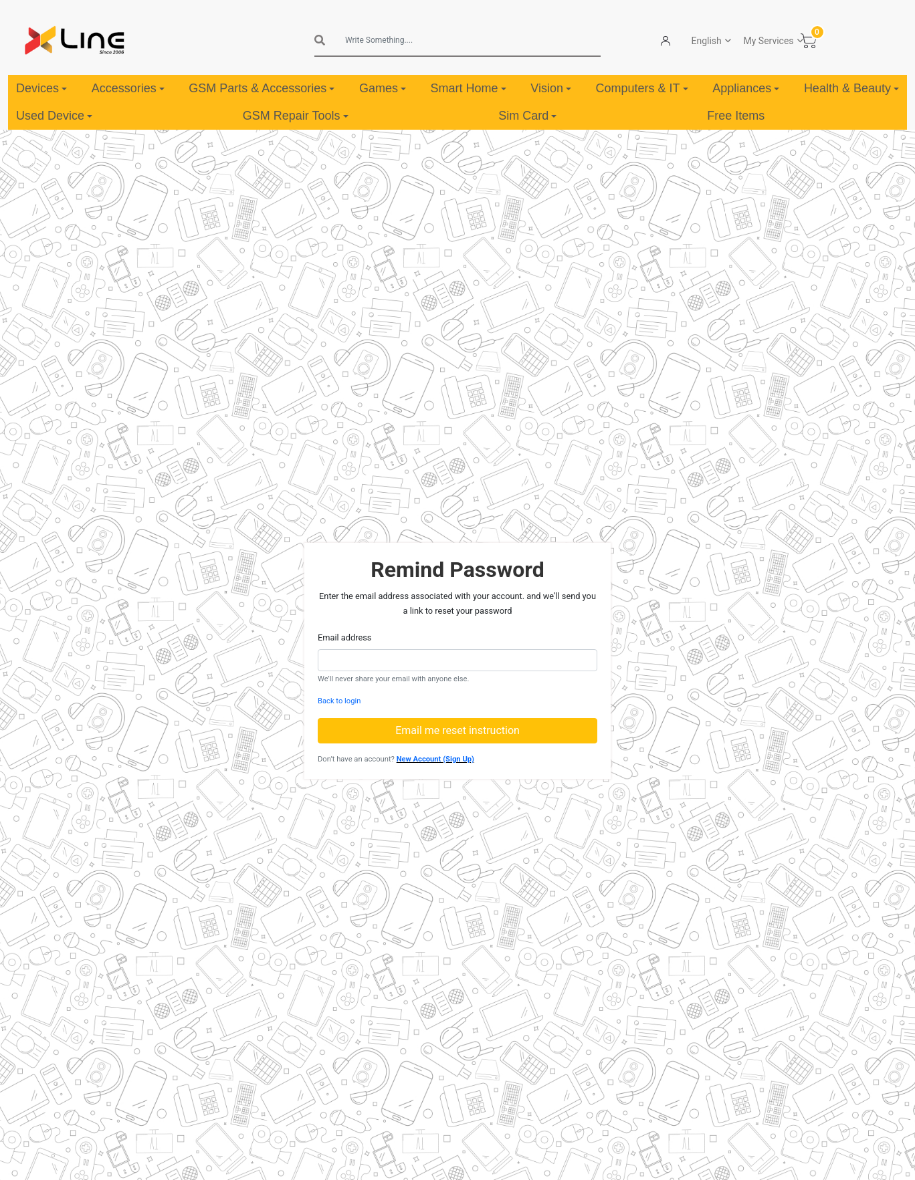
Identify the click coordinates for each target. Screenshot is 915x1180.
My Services (769, 40)
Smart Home (468, 88)
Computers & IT (642, 88)
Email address (344, 637)
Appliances (745, 88)
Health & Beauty (851, 88)
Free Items (736, 115)
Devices (41, 88)
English (707, 40)
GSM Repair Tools (295, 115)
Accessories (128, 88)
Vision (550, 88)
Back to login (339, 701)
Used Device (54, 115)
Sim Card (527, 115)
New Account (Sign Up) (435, 759)
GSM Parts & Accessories (261, 88)
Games (382, 88)
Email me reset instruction (457, 730)
